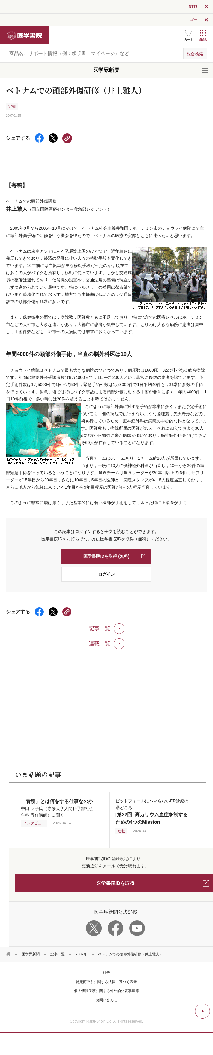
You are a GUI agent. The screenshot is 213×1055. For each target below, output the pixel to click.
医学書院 (24, 35)
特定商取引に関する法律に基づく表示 (106, 982)
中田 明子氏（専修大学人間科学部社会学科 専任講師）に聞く (57, 808)
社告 (106, 973)
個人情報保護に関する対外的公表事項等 (106, 991)
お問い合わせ (106, 1000)
